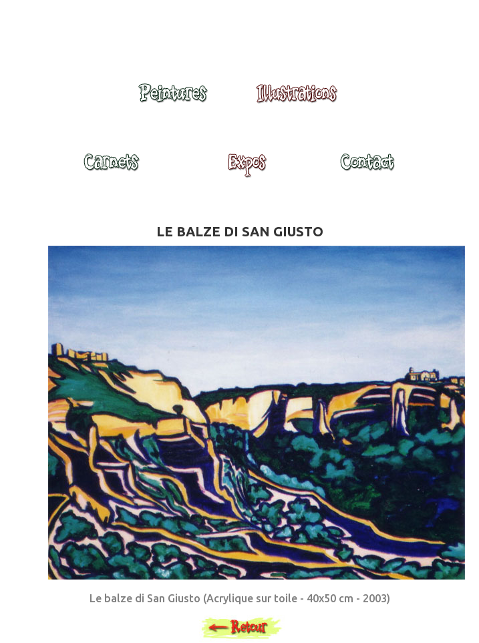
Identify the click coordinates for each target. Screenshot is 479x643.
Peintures (171, 99)
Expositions (243, 168)
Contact (366, 168)
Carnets (115, 168)
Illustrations (299, 99)
